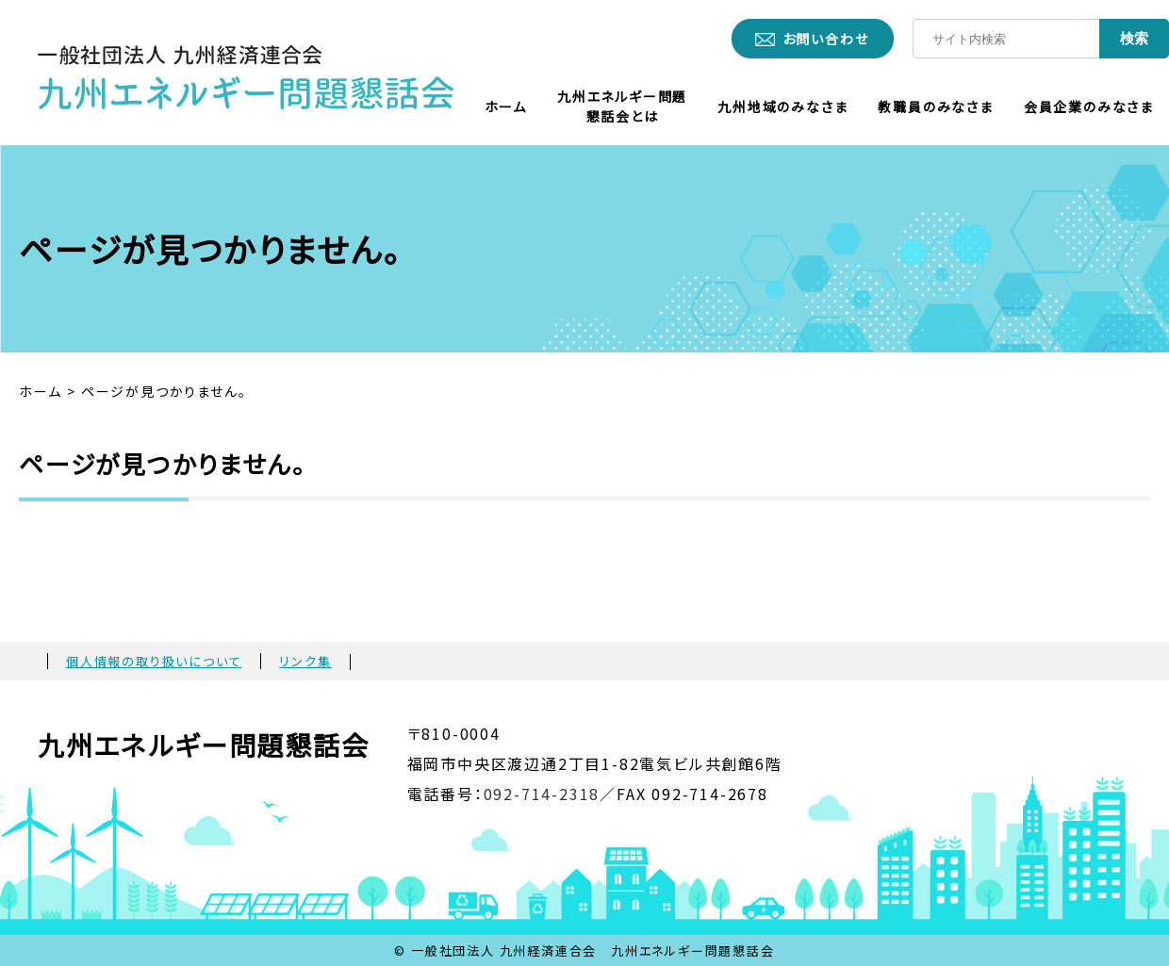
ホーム (506, 106)
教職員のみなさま (935, 106)
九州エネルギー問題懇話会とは (622, 106)
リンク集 (305, 661)
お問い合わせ (825, 38)
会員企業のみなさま (1089, 106)
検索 (1134, 38)
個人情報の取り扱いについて (153, 661)
